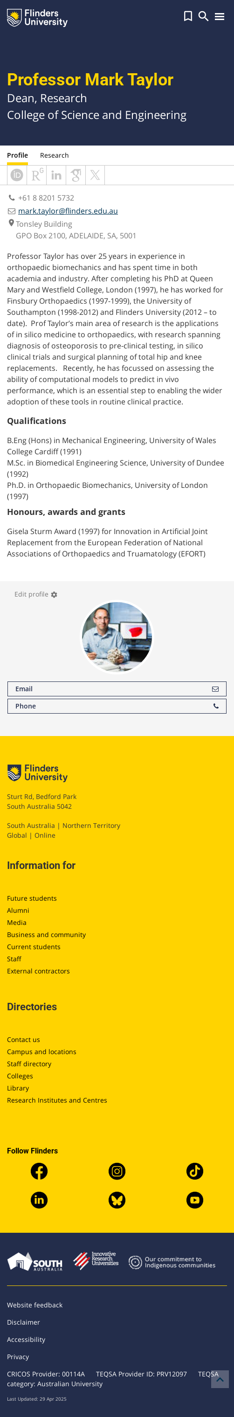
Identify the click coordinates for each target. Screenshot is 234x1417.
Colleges (20, 1075)
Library (18, 1088)
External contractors (38, 970)
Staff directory (29, 1063)
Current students (34, 946)
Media (17, 922)
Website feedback (34, 1304)
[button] (188, 16)
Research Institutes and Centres (57, 1100)
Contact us (23, 1039)
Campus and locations (41, 1051)
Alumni (18, 910)
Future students (32, 898)
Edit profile (36, 594)
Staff (14, 958)
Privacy (18, 1356)
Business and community (46, 934)
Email (117, 689)
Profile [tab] (17, 155)
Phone (117, 706)
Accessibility (26, 1339)
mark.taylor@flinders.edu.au (68, 211)
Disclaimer (23, 1322)
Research (54, 155)
